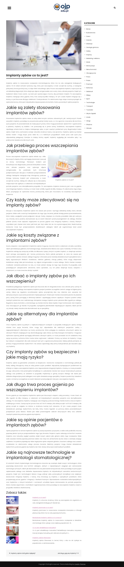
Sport (88, 99)
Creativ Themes (79, 564)
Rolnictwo (89, 88)
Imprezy (89, 55)
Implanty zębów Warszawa (42, 538)
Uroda (88, 117)
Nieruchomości (91, 69)
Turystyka (89, 110)
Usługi (88, 121)
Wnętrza (89, 124)
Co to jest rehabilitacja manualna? (44, 528)
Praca (88, 77)
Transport (89, 106)
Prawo (88, 80)
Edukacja (89, 44)
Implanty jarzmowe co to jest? (43, 508)
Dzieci (88, 36)
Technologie (90, 102)
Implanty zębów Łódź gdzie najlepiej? (23, 553)
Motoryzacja (90, 66)
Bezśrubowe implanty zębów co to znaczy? (47, 518)
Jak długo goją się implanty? (67, 553)
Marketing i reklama (93, 58)
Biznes (88, 29)
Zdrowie (89, 128)
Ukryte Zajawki (91, 113)
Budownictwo (90, 33)
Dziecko (89, 40)
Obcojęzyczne (91, 73)
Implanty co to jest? (39, 497)
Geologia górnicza (92, 47)
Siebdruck (89, 91)
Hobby (88, 51)
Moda (88, 62)
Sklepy (88, 95)
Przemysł (89, 84)
